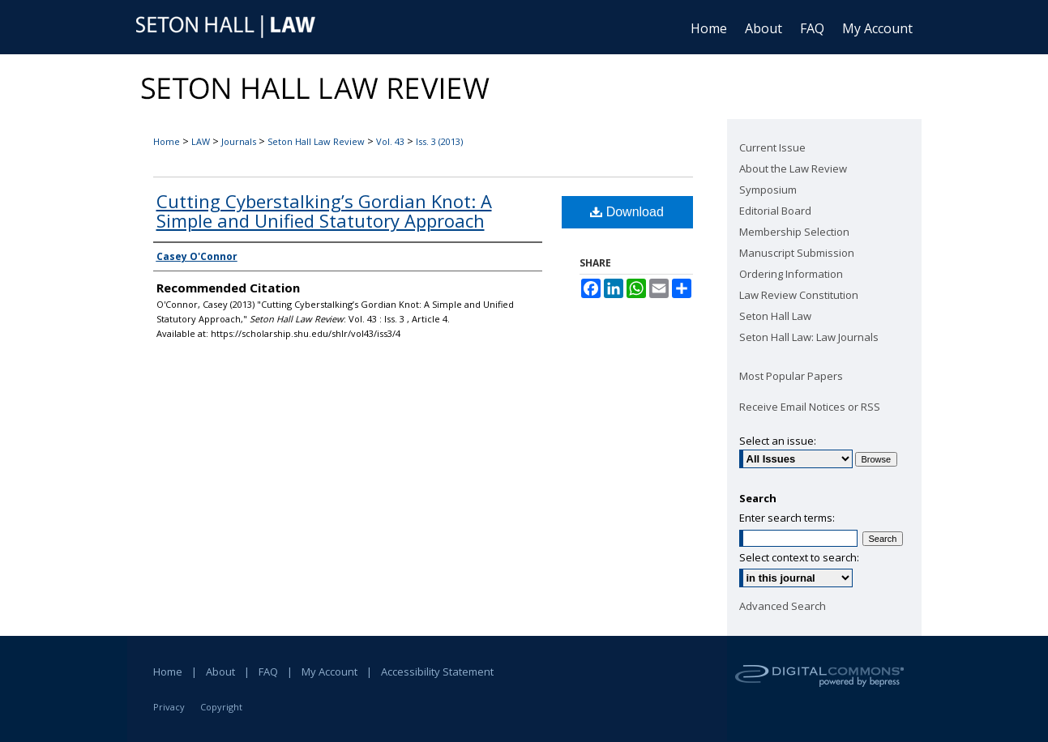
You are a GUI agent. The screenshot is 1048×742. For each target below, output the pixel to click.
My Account (329, 671)
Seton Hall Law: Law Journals (809, 337)
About (220, 671)
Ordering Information (791, 274)
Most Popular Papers (791, 376)
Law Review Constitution (798, 295)
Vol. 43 (390, 141)
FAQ (268, 671)
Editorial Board (775, 210)
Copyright (221, 707)
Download (627, 212)
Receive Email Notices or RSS (809, 406)
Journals (238, 141)
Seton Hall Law (775, 316)
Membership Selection (794, 231)
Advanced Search (782, 606)
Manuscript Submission (796, 252)
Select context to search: (799, 557)
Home (166, 141)
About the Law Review (793, 168)
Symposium (768, 189)
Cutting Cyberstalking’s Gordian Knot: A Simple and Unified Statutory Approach (324, 210)
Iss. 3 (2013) (439, 141)
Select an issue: (777, 440)
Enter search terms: (787, 517)
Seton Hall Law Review (316, 141)
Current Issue (772, 147)
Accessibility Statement (437, 671)
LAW (200, 141)
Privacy (169, 707)
